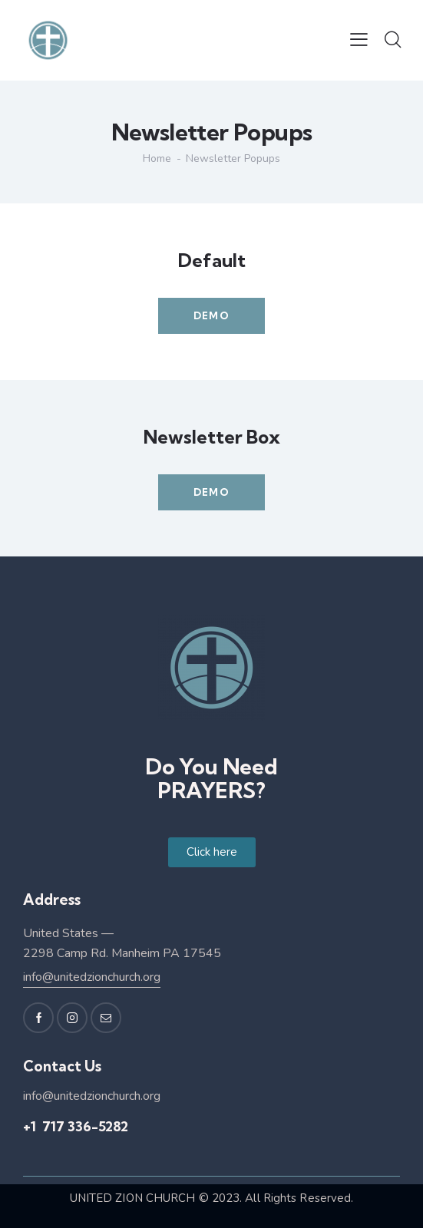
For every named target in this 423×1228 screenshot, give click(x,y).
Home (157, 158)
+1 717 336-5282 (75, 1126)
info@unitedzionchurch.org (91, 977)
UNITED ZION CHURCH (133, 1198)
